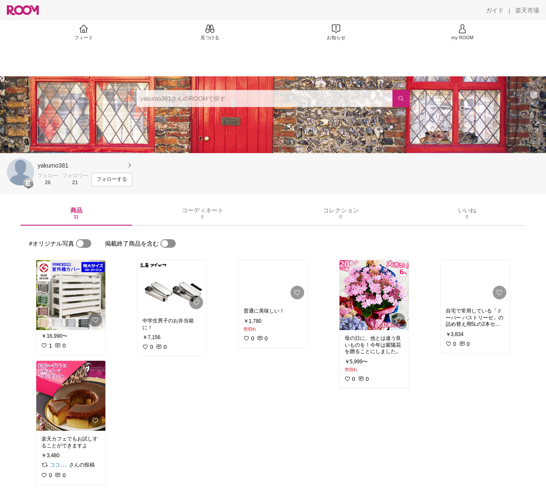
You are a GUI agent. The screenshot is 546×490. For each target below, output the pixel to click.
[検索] (401, 98)
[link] (70, 295)
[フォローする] (111, 179)
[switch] (83, 243)
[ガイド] (495, 10)
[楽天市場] (527, 10)
